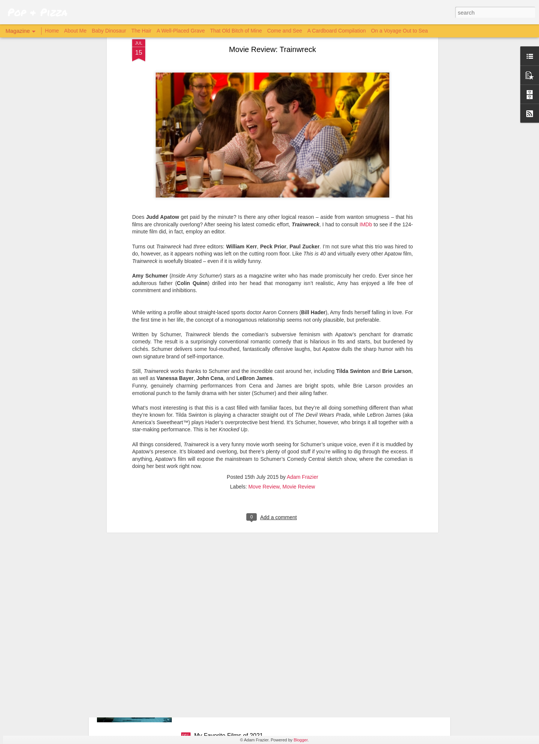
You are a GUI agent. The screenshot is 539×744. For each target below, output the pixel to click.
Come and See (284, 31)
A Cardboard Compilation (336, 31)
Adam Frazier (302, 371)
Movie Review (298, 381)
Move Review (263, 381)
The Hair (141, 31)
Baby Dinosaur (109, 31)
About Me (75, 31)
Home (52, 31)
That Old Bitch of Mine (236, 31)
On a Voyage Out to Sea (399, 31)
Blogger (300, 740)
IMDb (366, 119)
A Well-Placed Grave (180, 31)
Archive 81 (208, 650)
